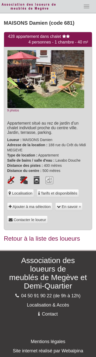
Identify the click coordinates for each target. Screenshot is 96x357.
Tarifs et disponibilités (57, 193)
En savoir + (69, 206)
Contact (48, 314)
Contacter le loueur (27, 219)
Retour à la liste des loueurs (42, 238)
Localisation (20, 193)
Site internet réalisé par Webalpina (48, 350)
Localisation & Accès (48, 305)
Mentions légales (48, 341)
